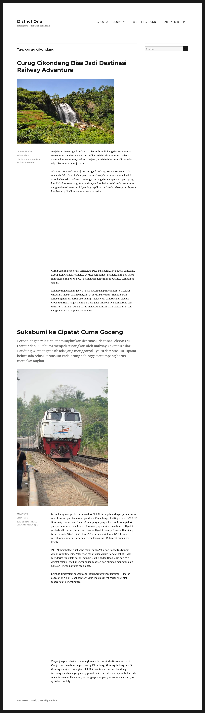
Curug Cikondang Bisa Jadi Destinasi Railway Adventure (72, 66)
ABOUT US (103, 22)
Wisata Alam (23, 155)
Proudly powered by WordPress (44, 700)
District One (29, 21)
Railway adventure (25, 162)
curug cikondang (32, 159)
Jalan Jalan (22, 518)
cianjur (20, 159)
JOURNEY (119, 22)
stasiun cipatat (33, 525)
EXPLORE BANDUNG (144, 22)
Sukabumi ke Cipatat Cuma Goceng (70, 332)
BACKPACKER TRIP (174, 22)
